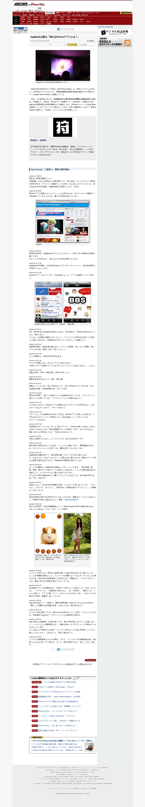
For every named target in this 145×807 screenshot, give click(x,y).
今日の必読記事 (53, 781)
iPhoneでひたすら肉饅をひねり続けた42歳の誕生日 (58, 701)
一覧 (64, 44)
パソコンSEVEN (49, 17)
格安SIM (25, 15)
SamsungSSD (47, 19)
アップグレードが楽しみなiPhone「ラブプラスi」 (57, 716)
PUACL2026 (84, 15)
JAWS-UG (58, 772)
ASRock (55, 19)
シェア (50, 44)
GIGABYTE (42, 19)
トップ (15, 13)
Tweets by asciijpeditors (105, 27)
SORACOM (66, 776)
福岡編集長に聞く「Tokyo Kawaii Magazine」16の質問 (59, 697)
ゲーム (97, 13)
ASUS (62, 17)
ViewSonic (75, 19)
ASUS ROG (35, 19)
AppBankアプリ (35, 275)
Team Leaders (73, 779)
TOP (38, 767)
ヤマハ (81, 21)
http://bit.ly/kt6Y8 (71, 500)
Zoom (88, 21)
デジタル (41, 13)
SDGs (73, 15)
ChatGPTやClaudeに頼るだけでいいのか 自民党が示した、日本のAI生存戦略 (63, 750)
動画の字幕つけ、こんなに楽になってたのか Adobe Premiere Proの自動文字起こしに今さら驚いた (71, 747)
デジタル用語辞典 (69, 781)
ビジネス (28, 13)
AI (20, 13)
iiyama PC (69, 770)
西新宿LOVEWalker (67, 783)
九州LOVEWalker (87, 783)
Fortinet (75, 21)
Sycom (42, 17)
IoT (23, 13)
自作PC (69, 13)
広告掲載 (93, 788)
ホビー (63, 13)
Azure (42, 21)
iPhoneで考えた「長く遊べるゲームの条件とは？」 (58, 726)
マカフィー (22, 23)
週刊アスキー (48, 15)
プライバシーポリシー (65, 788)
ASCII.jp (20, 4)
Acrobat (29, 21)
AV (74, 13)
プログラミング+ (66, 15)
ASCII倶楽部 (126, 13)
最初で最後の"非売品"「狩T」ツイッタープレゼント (58, 730)
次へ (70, 29)
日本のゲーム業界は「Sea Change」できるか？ (56, 687)
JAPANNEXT (35, 24)
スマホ (83, 13)
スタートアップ (90, 13)
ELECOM (22, 19)
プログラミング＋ (82, 779)
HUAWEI (68, 19)
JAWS (22, 21)
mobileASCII (78, 781)
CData (62, 21)
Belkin (81, 19)
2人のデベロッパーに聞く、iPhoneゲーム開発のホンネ (59, 721)
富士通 (22, 17)
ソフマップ (42, 23)
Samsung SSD (48, 776)
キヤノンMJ (29, 23)
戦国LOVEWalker (107, 783)
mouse (29, 17)
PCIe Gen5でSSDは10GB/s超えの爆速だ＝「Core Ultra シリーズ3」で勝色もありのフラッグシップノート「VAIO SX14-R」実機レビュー (86, 741)
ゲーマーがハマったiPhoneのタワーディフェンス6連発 (59, 692)
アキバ (78, 13)
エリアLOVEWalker (46, 783)
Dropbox (55, 21)
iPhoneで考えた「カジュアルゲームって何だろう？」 (58, 711)
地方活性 (78, 15)
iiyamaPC (35, 17)
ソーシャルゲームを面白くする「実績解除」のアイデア (59, 706)
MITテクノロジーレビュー (89, 781)
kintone (36, 21)
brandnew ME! (49, 24)
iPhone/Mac (37, 4)
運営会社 (76, 788)
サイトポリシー (52, 788)
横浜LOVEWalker (56, 783)
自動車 (58, 13)
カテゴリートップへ (89, 660)
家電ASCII (32, 15)
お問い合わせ (85, 788)
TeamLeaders (57, 15)
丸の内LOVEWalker (97, 783)
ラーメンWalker (36, 783)
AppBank (76, 102)
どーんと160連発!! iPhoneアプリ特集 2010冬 (59, 682)
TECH (35, 13)
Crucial (62, 19)
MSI (55, 17)
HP (68, 17)
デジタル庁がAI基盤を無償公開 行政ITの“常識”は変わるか (55, 744)
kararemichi (46, 155)
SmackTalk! (46, 485)
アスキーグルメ (40, 15)
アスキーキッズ (17, 15)
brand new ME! (83, 774)
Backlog (68, 21)
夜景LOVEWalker (77, 783)
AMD (29, 19)
